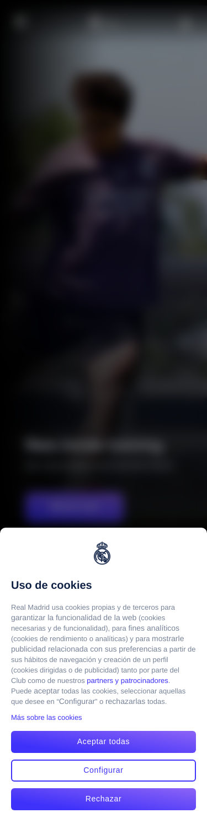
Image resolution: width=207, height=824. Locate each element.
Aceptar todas (103, 741)
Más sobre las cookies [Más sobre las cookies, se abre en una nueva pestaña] (46, 717)
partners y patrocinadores (127, 680)
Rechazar (104, 798)
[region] (103, 676)
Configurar (103, 770)
